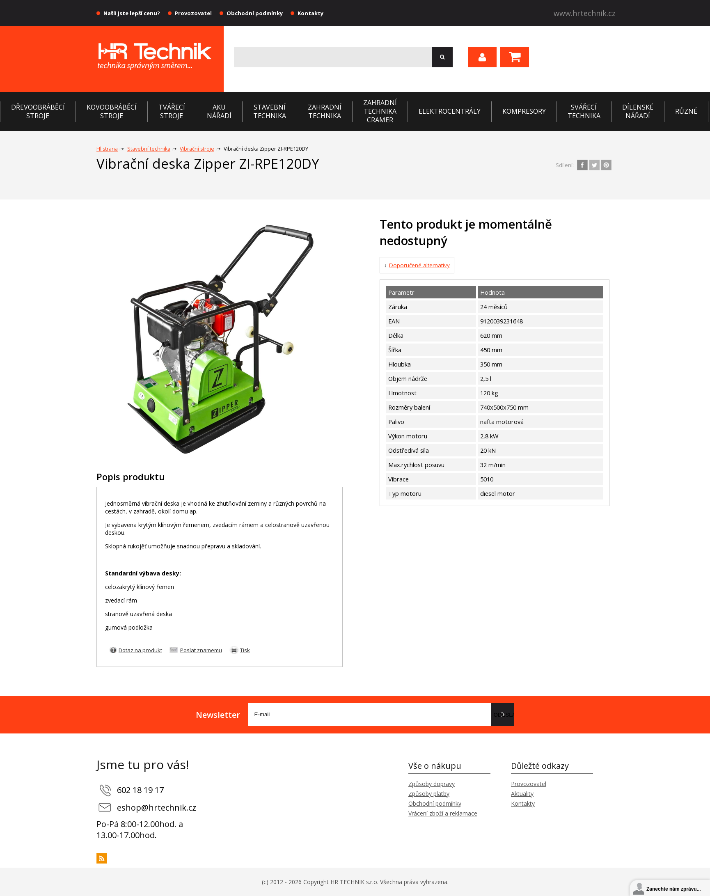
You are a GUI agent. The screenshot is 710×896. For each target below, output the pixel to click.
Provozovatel (193, 13)
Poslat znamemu (201, 650)
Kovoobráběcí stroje (112, 111)
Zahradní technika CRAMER (380, 111)
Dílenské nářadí (637, 111)
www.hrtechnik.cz (585, 13)
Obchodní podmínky (255, 13)
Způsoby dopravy (431, 784)
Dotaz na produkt (140, 650)
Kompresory (524, 111)
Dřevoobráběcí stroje (38, 111)
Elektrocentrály (450, 111)
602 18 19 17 (140, 789)
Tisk (245, 650)
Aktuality (522, 793)
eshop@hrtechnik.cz (156, 807)
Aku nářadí (219, 111)
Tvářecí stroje (171, 111)
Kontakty (310, 13)
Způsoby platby (428, 793)
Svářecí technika (584, 111)
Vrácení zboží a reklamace (442, 813)
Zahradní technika (324, 111)
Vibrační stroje (197, 148)
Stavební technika (269, 111)
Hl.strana (107, 148)
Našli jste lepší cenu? (131, 13)
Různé (686, 111)
